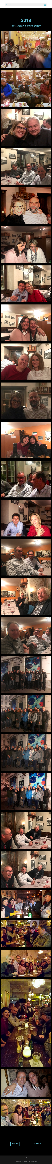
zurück (15, 1144)
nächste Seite (37, 1144)
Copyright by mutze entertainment (26, 1161)
